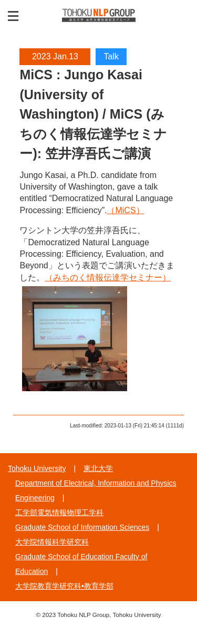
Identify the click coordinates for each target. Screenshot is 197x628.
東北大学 (98, 468)
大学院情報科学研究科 (52, 542)
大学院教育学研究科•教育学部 (64, 586)
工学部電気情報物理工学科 (59, 512)
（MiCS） (125, 210)
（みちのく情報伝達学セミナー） (108, 277)
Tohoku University (37, 468)
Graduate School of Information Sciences (82, 527)
